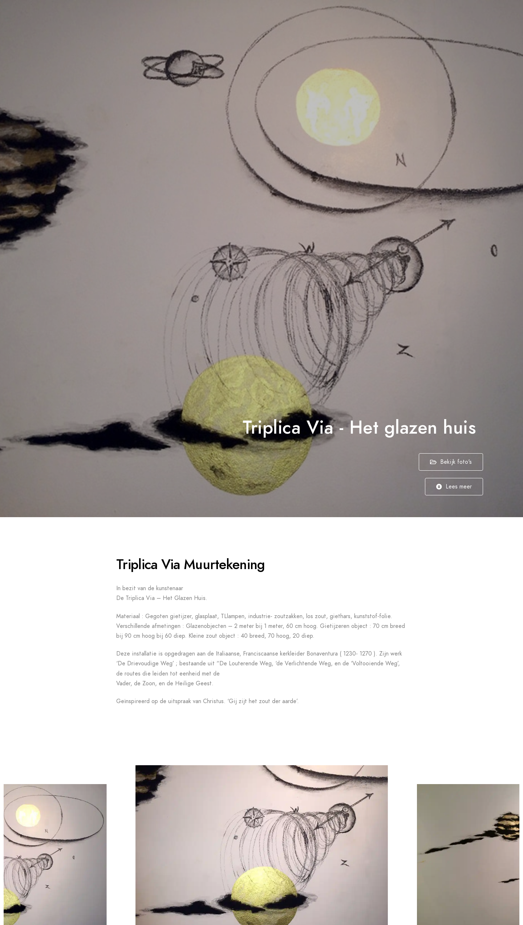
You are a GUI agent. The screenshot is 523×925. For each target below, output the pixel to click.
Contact (486, 18)
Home (308, 18)
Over (454, 18)
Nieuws (424, 18)
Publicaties (385, 18)
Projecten (343, 18)
